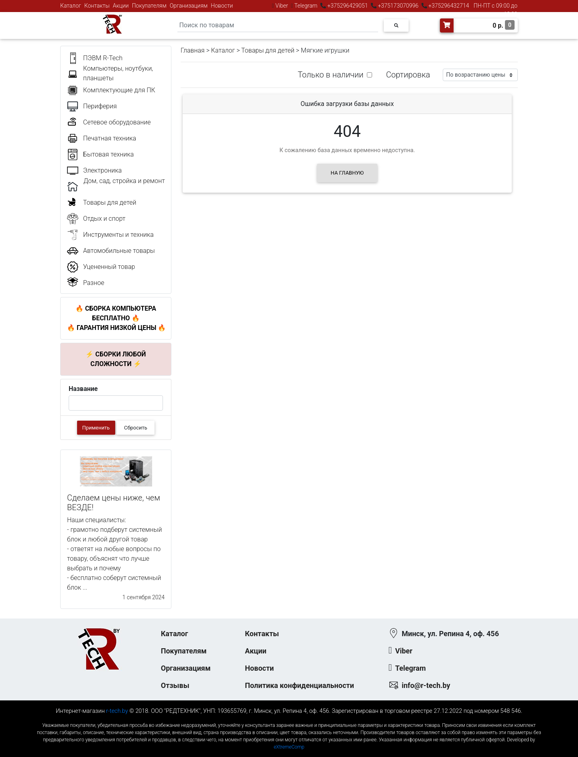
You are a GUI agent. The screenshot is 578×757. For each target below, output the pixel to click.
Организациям (189, 5)
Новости (222, 5)
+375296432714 (448, 5)
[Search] (277, 25)
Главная (193, 50)
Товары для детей (267, 50)
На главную (347, 173)
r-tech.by (117, 711)
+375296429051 (347, 5)
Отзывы (175, 685)
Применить (96, 428)
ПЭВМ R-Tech (102, 58)
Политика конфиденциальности (299, 685)
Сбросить (135, 428)
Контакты (97, 5)
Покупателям (149, 5)
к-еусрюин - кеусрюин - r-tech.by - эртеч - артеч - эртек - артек (289, 718)
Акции (121, 5)
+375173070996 (398, 5)
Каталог (70, 5)
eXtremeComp (289, 747)
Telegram (306, 5)
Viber (281, 5)
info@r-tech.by (426, 685)
